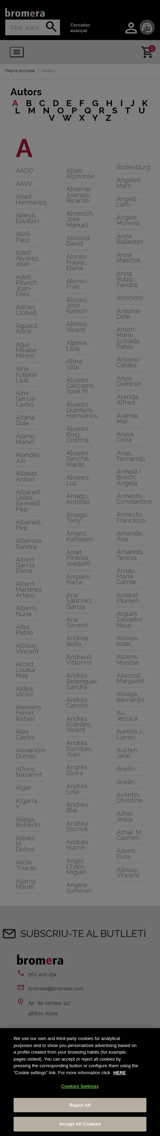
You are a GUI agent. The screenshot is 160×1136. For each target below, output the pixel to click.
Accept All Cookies (80, 1124)
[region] (80, 1082)
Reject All (79, 1105)
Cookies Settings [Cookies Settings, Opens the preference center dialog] (80, 1086)
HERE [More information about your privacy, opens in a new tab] (119, 1072)
